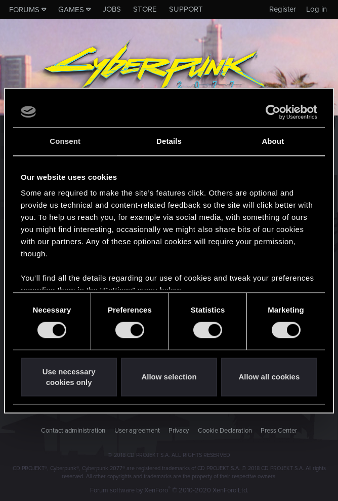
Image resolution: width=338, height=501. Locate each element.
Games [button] (71, 9)
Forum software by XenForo (169, 490)
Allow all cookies (269, 377)
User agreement (137, 431)
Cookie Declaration (225, 431)
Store (145, 9)
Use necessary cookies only (69, 377)
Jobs (112, 9)
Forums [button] (24, 9)
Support (186, 9)
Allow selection (168, 377)
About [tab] (273, 141)
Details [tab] (169, 141)
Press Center (279, 431)
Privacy (178, 431)
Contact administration (73, 431)
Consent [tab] (65, 141)
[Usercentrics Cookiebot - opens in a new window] (273, 112)
